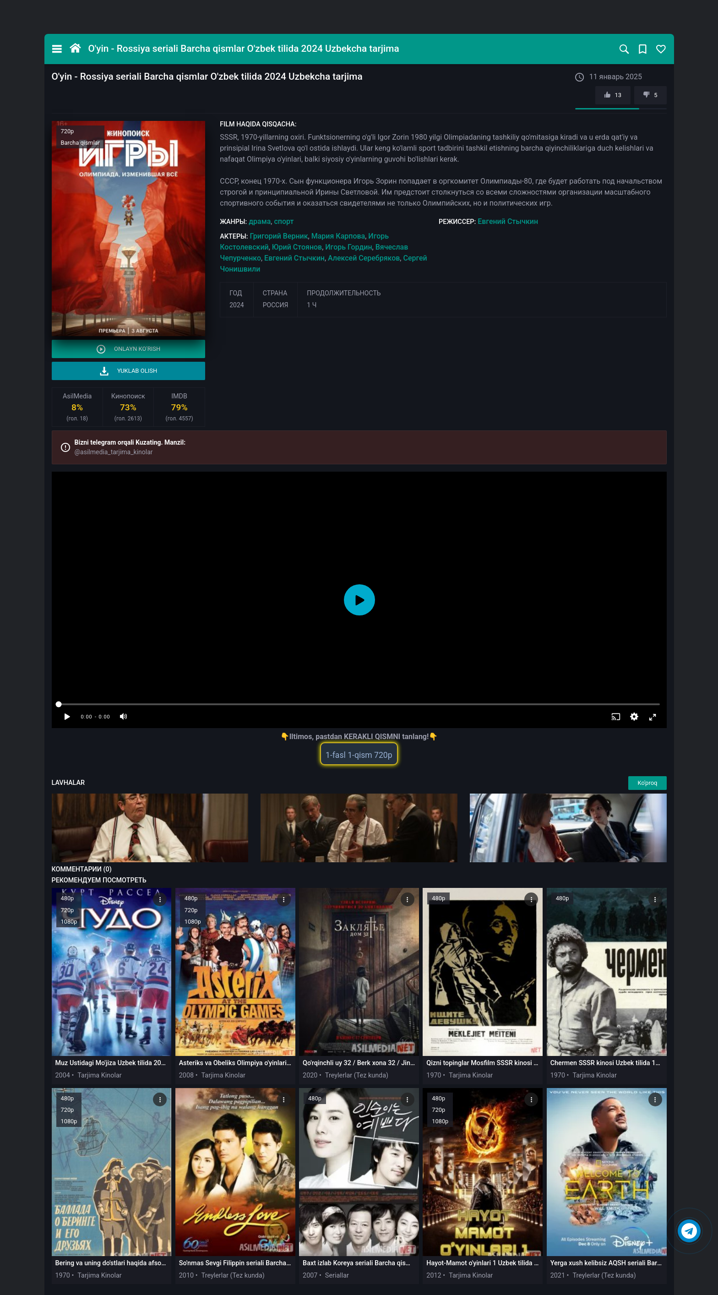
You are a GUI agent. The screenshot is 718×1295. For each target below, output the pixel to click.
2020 (310, 1075)
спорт (284, 221)
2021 (557, 1275)
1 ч (311, 305)
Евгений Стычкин (508, 221)
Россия (275, 305)
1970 (433, 1075)
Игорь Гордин (348, 247)
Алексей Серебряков (364, 258)
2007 (310, 1275)
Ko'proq (647, 782)
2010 (186, 1275)
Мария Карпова (338, 236)
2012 (433, 1275)
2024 (236, 305)
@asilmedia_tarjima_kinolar (114, 452)
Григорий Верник (279, 236)
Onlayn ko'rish (129, 349)
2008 (186, 1075)
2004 (62, 1075)
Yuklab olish (129, 371)
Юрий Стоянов (297, 247)
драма (260, 221)
